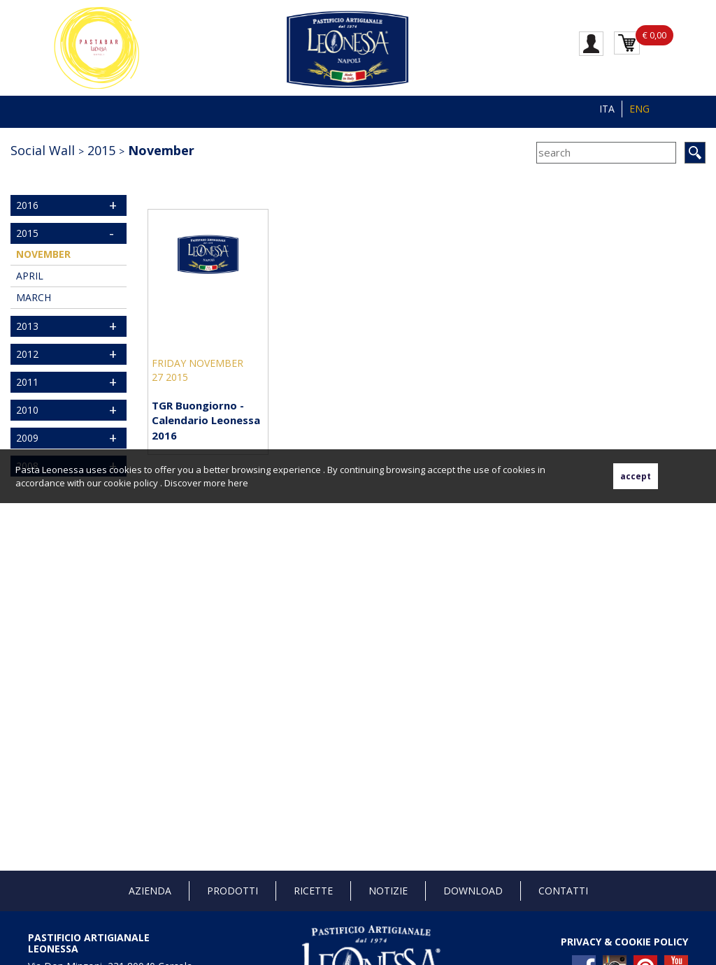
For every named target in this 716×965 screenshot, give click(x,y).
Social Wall (42, 150)
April (29, 275)
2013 (27, 326)
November (161, 150)
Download (473, 890)
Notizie (388, 890)
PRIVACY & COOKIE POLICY (624, 941)
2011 (27, 382)
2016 (27, 205)
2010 (27, 409)
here (238, 483)
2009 (27, 437)
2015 (101, 150)
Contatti (563, 890)
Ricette (313, 890)
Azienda (150, 890)
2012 (27, 354)
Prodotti (232, 890)
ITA (607, 108)
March (33, 297)
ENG (639, 108)
